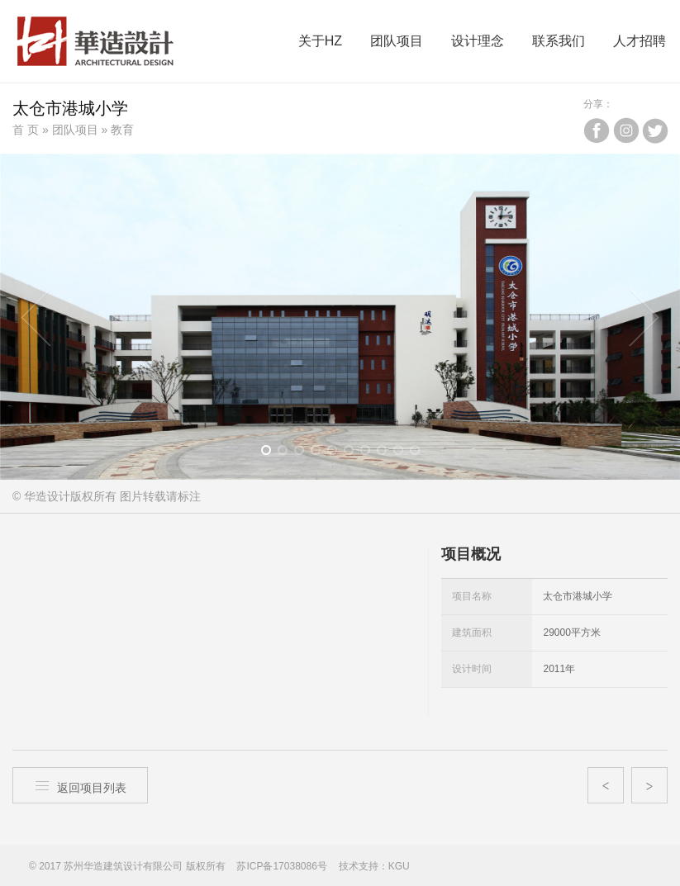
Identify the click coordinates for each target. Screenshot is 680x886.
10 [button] (420, 453)
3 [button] (304, 453)
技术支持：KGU (374, 866)
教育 (122, 129)
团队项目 (75, 129)
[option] (340, 317)
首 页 (25, 129)
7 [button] (370, 453)
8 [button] (387, 453)
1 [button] (271, 453)
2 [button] (288, 453)
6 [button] (354, 453)
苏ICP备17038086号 (281, 866)
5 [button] (337, 453)
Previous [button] (36, 317)
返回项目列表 (80, 785)
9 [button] (403, 453)
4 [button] (321, 453)
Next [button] (643, 317)
